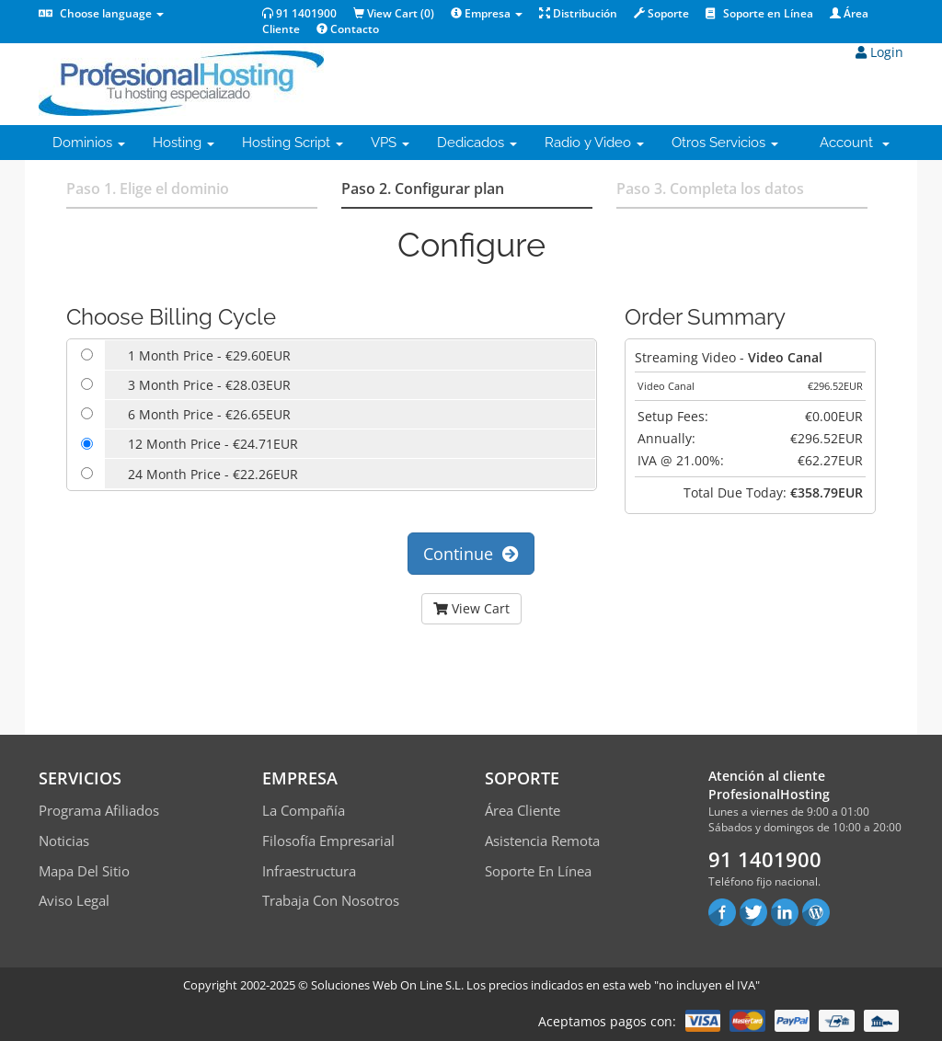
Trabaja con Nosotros (330, 900)
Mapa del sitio (84, 871)
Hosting (183, 142)
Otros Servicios (725, 142)
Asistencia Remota (542, 840)
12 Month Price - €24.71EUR (213, 443)
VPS (390, 142)
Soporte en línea (538, 871)
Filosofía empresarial (328, 840)
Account (855, 142)
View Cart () (393, 13)
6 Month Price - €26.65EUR (209, 414)
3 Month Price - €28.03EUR (209, 385)
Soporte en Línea (759, 13)
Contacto (347, 29)
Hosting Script (292, 142)
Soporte (661, 13)
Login (879, 52)
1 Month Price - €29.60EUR (209, 355)
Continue (471, 554)
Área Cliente (522, 810)
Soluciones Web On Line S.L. (387, 985)
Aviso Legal (74, 900)
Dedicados (477, 142)
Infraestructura (309, 871)
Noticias (64, 840)
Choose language (101, 13)
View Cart (471, 608)
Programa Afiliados (99, 810)
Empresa (487, 13)
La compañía (303, 810)
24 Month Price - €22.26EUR (213, 474)
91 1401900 (299, 13)
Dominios (88, 142)
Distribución (578, 13)
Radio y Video (594, 142)
